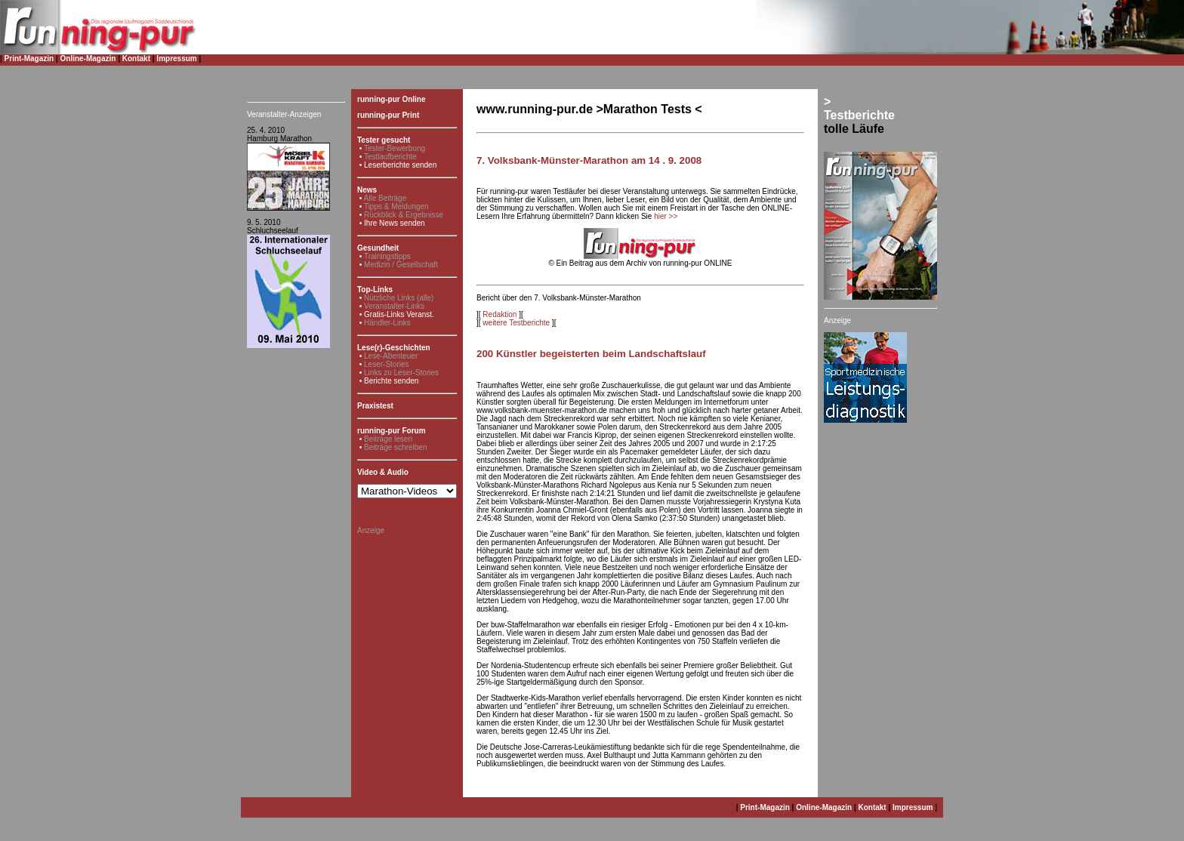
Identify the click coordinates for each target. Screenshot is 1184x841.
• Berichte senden (389, 381)
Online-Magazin (88, 58)
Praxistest (375, 406)
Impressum (176, 58)
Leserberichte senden (400, 165)
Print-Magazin (29, 58)
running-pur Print (388, 115)
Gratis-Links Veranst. (399, 314)
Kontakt (136, 58)
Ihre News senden (394, 223)
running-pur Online (391, 99)
